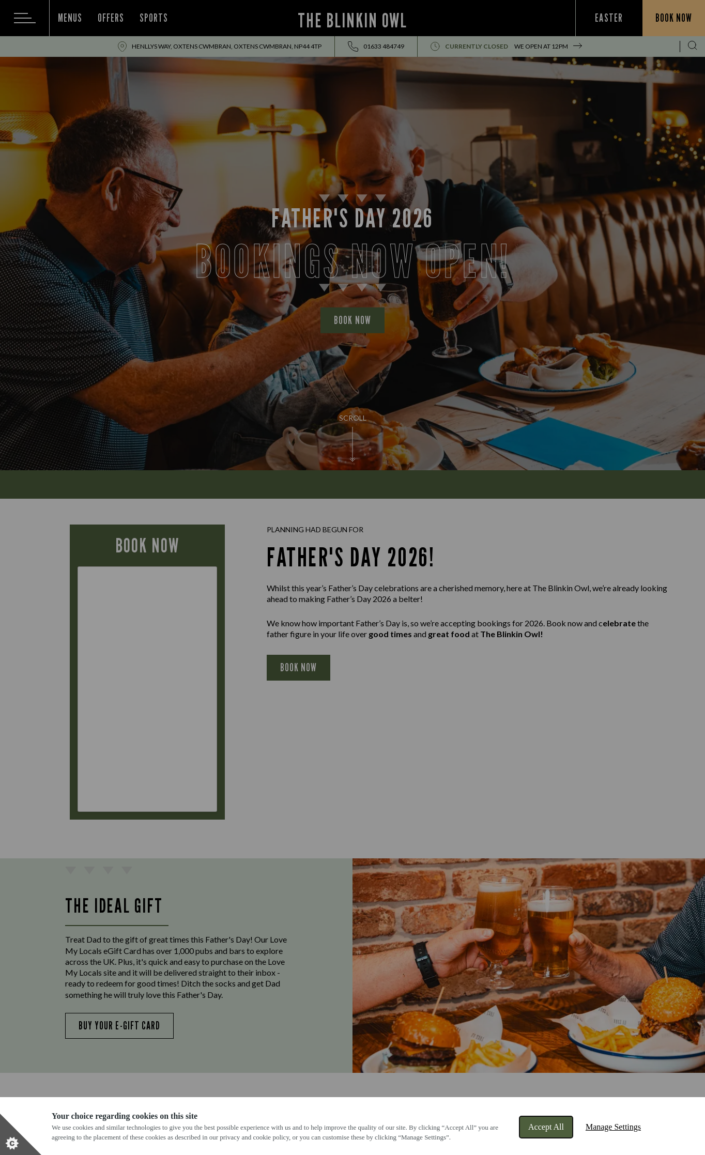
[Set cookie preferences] (20, 1134)
